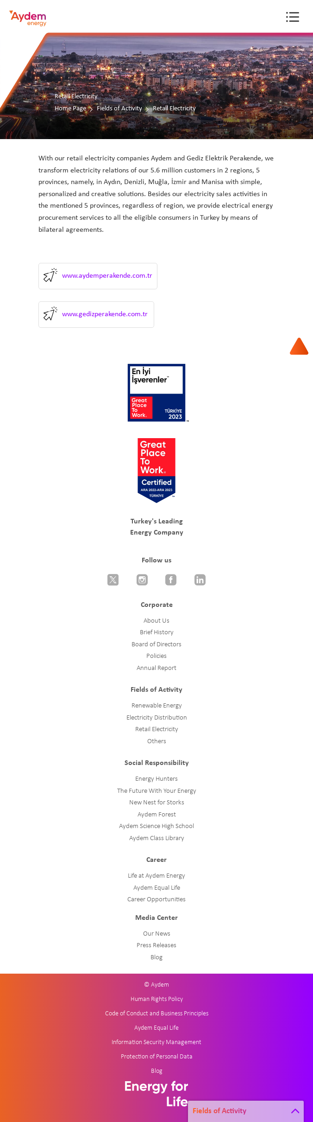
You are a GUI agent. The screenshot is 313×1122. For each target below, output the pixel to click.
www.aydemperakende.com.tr (107, 276)
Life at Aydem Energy (156, 876)
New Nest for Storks (156, 802)
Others (156, 741)
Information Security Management (156, 1042)
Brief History (157, 632)
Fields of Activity (119, 108)
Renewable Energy (156, 705)
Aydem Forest (157, 814)
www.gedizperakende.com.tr (105, 314)
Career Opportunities (156, 899)
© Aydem (156, 985)
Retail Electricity (156, 729)
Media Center (156, 918)
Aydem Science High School (156, 826)
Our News (156, 934)
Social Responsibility (157, 763)
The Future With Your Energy (156, 791)
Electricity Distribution (156, 717)
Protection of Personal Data (157, 1056)
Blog (156, 957)
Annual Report (156, 668)
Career (156, 860)
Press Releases (156, 945)
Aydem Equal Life (156, 888)
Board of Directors (156, 644)
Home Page (70, 108)
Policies (156, 656)
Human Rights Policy (157, 999)
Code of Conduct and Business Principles (156, 1013)
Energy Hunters (156, 779)
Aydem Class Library (156, 838)
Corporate (157, 605)
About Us (156, 621)
